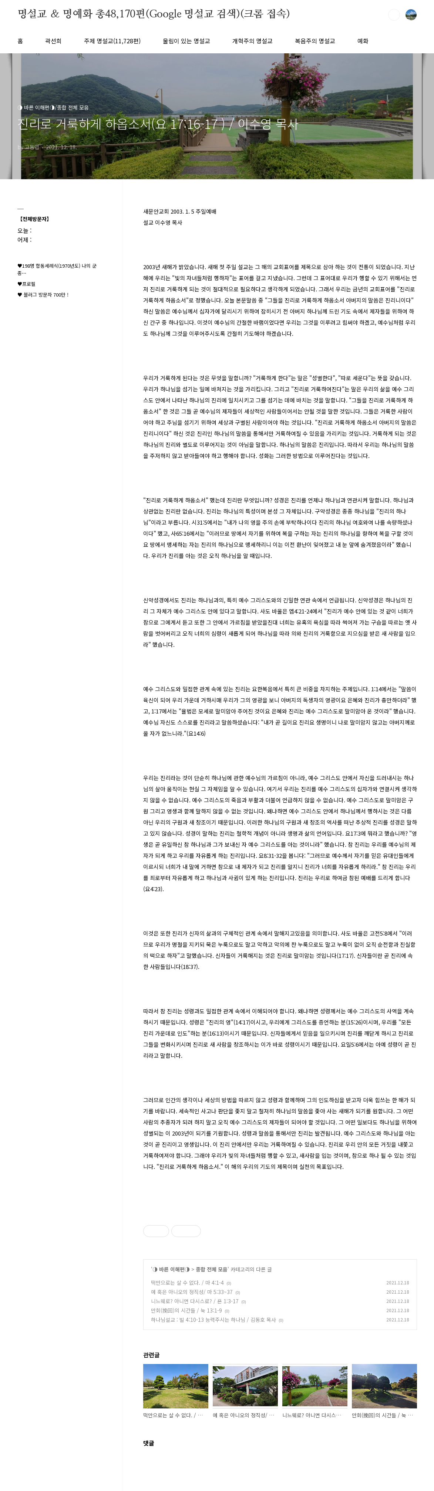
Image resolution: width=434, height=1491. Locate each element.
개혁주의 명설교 (252, 40)
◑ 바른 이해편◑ (171, 1269)
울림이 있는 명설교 (186, 40)
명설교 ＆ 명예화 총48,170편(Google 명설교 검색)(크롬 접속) (153, 14)
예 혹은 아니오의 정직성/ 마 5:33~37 (192, 1292)
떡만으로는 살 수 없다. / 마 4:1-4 (187, 1282)
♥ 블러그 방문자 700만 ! (42, 294)
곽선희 (53, 40)
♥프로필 (26, 283)
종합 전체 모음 (212, 1269)
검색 (394, 14)
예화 (363, 40)
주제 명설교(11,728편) (112, 40)
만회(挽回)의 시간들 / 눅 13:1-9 (186, 1310)
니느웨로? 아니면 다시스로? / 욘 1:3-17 (195, 1301)
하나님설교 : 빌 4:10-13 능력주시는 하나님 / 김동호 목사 (213, 1319)
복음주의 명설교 (315, 40)
